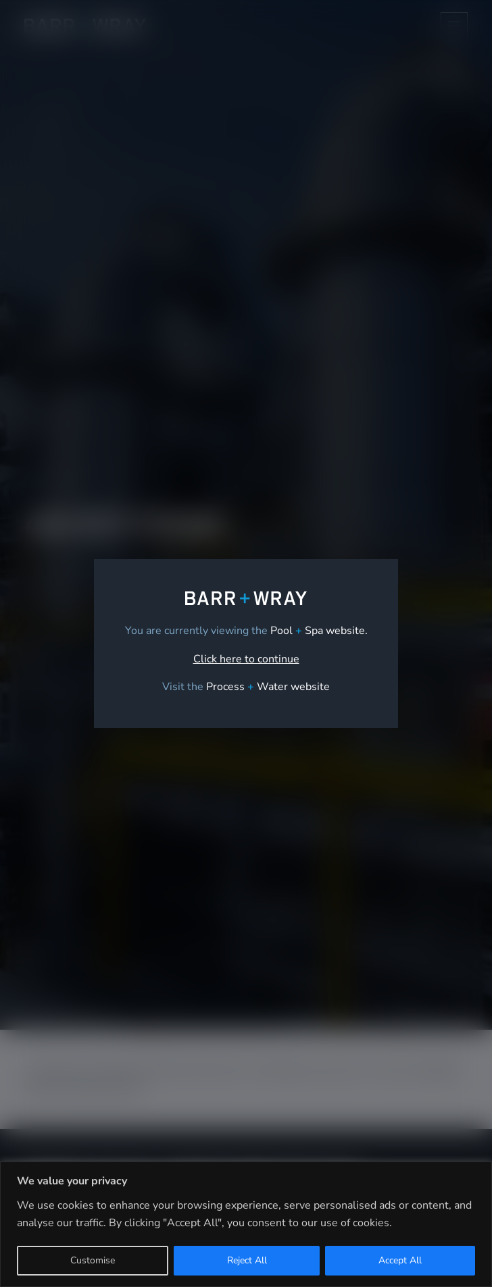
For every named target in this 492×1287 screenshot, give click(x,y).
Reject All (247, 1260)
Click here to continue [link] (246, 659)
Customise (92, 1260)
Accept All (400, 1260)
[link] (268, 686)
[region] (246, 1224)
